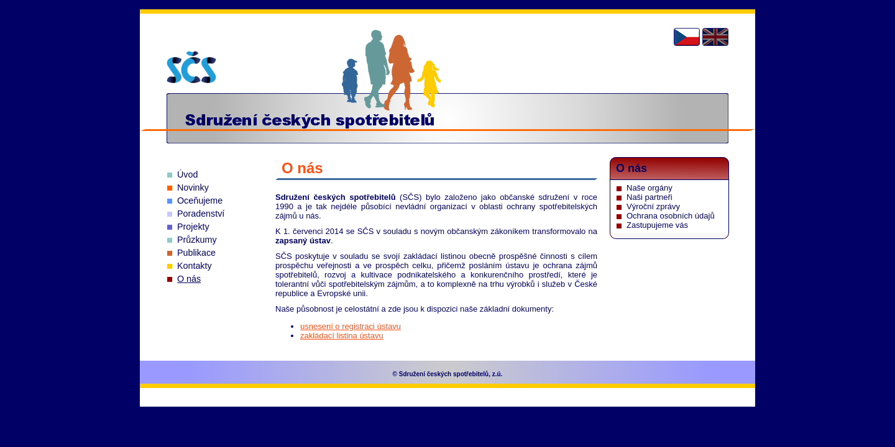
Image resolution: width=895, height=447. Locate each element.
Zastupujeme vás (657, 225)
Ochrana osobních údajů (670, 215)
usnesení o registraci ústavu (350, 326)
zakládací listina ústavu (341, 335)
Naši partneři (649, 197)
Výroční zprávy (653, 206)
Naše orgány (649, 187)
